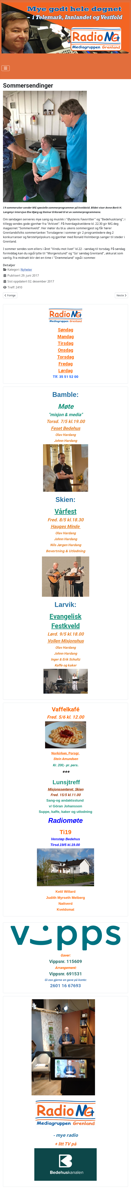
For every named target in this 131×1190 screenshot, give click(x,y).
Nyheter (26, 270)
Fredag (65, 363)
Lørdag (65, 370)
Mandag (65, 336)
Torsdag (65, 357)
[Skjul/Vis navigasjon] (5, 68)
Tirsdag (65, 343)
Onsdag (65, 350)
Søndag (65, 329)
